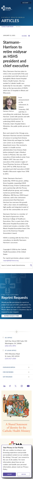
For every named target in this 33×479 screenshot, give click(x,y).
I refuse (23, 474)
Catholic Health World (7, 26)
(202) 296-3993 (10, 346)
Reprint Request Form (11, 316)
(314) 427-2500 (10, 358)
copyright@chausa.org (10, 260)
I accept (9, 474)
